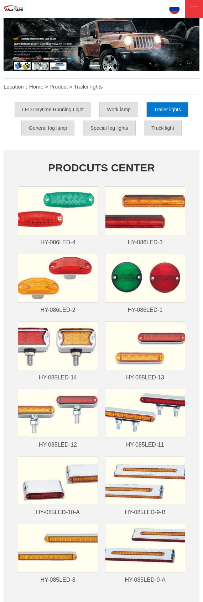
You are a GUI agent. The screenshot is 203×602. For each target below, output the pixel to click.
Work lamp (119, 109)
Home (36, 87)
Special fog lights (109, 128)
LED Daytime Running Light (53, 109)
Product (59, 87)
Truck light (162, 128)
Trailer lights (88, 87)
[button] (94, 65)
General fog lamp (48, 128)
